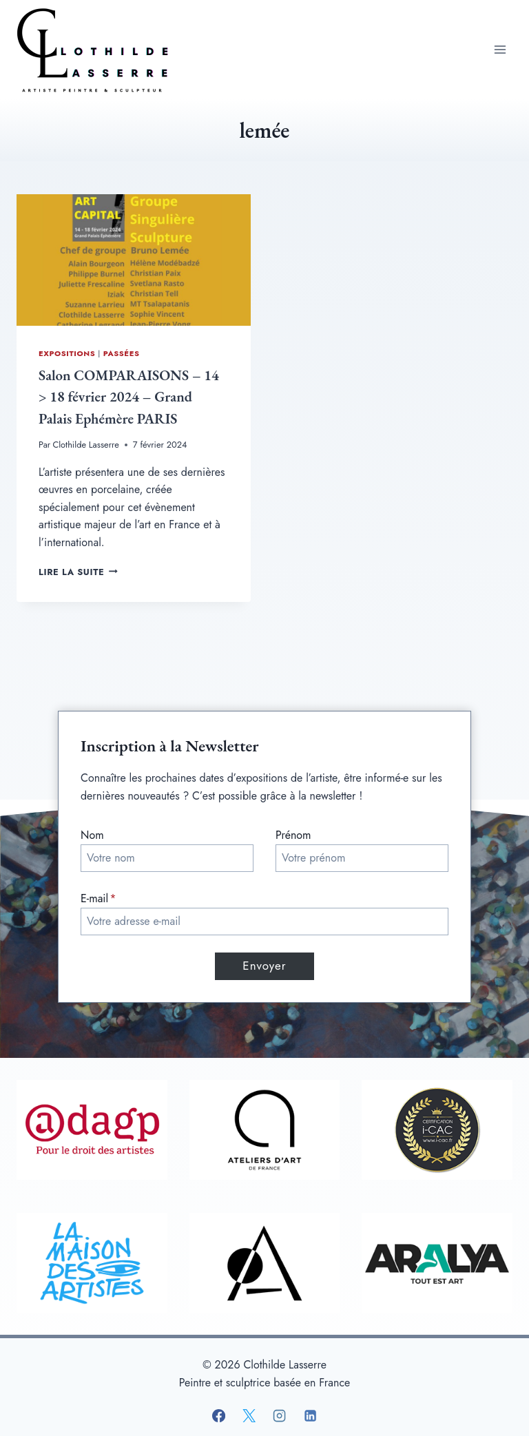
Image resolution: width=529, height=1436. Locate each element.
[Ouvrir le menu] (499, 49)
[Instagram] (280, 1416)
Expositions (67, 353)
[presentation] (134, 260)
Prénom (293, 835)
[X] (249, 1416)
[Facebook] (219, 1416)
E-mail (98, 898)
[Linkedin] (310, 1416)
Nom (92, 835)
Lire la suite (78, 572)
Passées (121, 353)
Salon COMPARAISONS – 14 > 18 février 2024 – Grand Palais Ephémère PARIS (129, 397)
